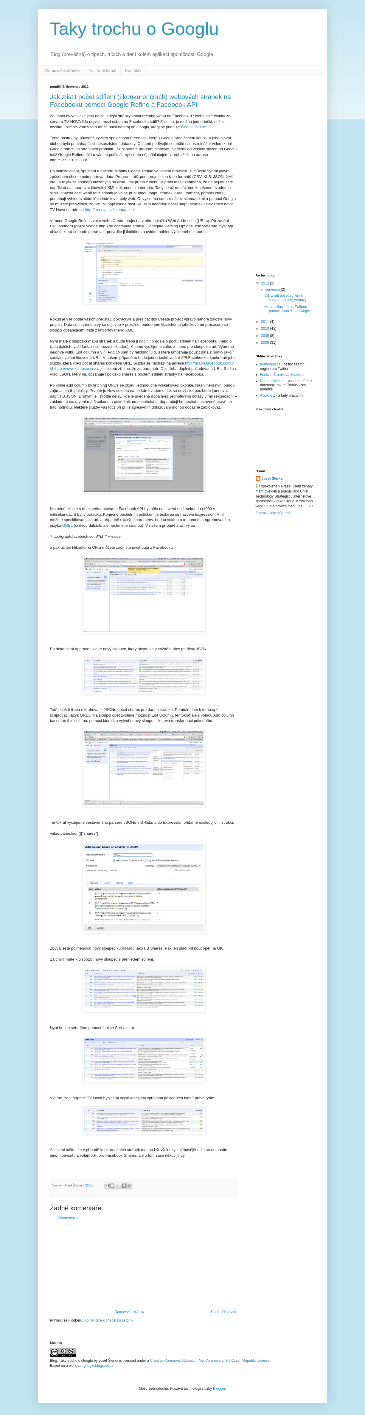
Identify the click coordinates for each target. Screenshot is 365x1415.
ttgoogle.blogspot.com (99, 1366)
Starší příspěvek (223, 1312)
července (273, 289)
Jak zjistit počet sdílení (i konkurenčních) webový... (286, 297)
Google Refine (193, 127)
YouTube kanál (102, 70)
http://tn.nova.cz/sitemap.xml (110, 209)
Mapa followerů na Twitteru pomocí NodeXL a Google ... (289, 309)
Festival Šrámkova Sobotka (282, 375)
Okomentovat (68, 1218)
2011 (265, 322)
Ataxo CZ (267, 395)
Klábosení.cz (270, 364)
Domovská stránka (62, 70)
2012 (265, 283)
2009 (265, 336)
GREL (67, 525)
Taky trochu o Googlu (134, 29)
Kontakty (133, 70)
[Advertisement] (144, 1265)
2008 (265, 342)
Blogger (219, 1388)
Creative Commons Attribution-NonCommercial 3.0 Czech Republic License (210, 1360)
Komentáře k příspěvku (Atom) (108, 1320)
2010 (265, 328)
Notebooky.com (272, 381)
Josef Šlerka (272, 478)
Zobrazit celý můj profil (273, 513)
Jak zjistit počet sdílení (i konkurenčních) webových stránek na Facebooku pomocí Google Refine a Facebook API (140, 100)
